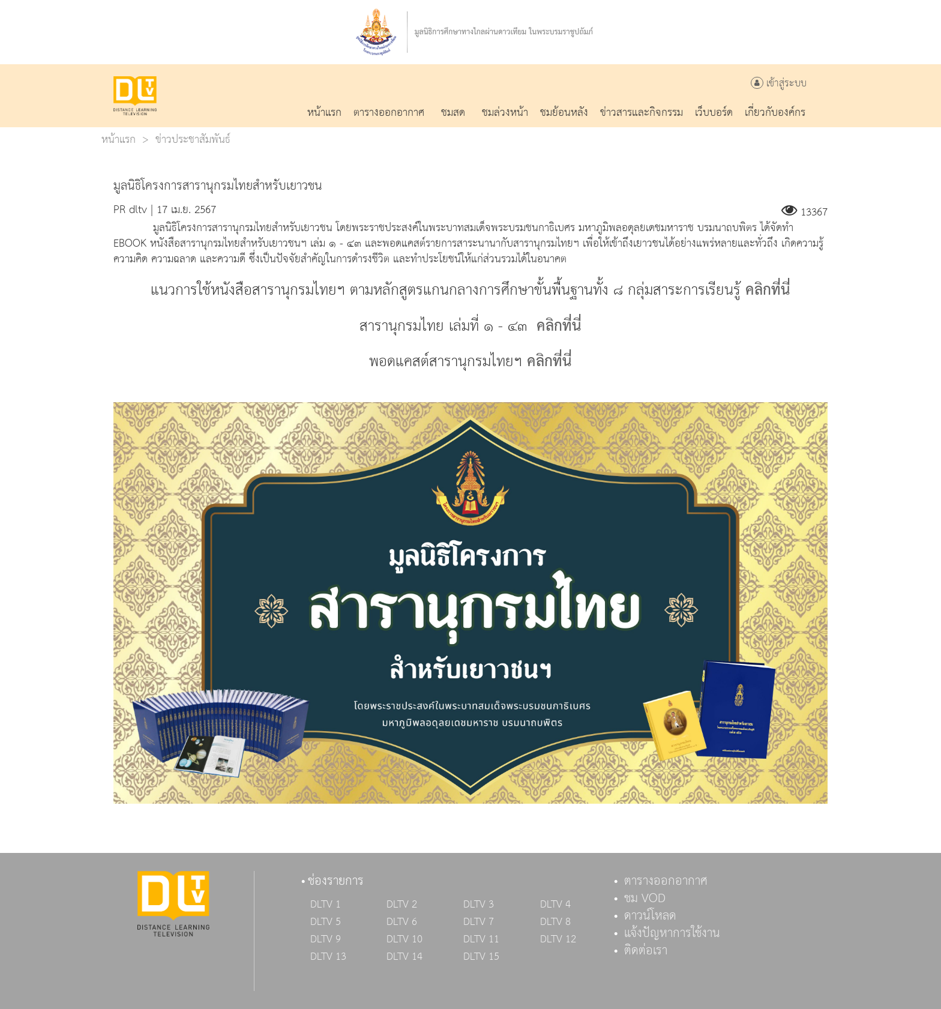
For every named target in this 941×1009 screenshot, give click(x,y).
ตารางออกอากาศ (666, 881)
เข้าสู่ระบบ (779, 84)
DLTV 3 (478, 904)
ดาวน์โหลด (650, 916)
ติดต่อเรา (645, 951)
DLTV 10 (404, 939)
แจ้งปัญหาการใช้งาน (672, 933)
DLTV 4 (555, 904)
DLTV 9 (325, 939)
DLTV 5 (325, 922)
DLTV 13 (328, 957)
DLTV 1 (325, 904)
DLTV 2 (401, 904)
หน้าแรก (118, 139)
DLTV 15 (481, 957)
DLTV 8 (555, 922)
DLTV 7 (478, 922)
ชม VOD (645, 899)
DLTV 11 (481, 939)
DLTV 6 (401, 922)
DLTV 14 (404, 957)
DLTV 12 (558, 939)
